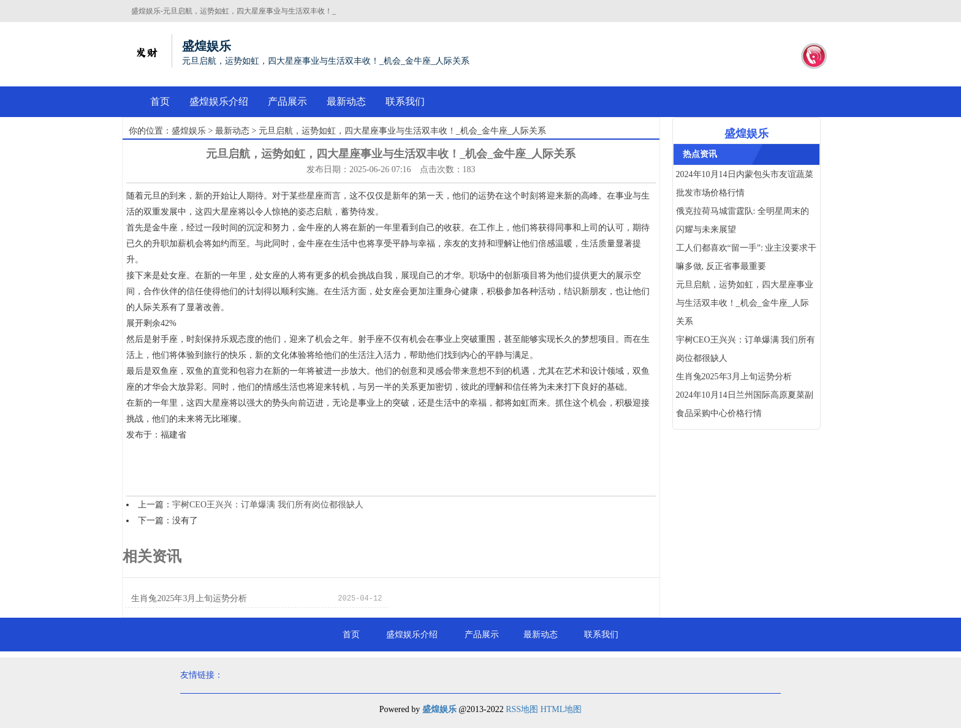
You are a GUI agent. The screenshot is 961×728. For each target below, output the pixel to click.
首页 (160, 101)
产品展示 (287, 101)
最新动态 (346, 101)
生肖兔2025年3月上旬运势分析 (189, 598)
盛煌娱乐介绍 (218, 101)
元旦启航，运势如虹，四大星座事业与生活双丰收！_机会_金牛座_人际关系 (744, 303)
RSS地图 (522, 709)
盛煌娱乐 (189, 130)
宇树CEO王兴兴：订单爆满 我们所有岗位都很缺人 (267, 504)
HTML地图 (561, 709)
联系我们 (405, 101)
